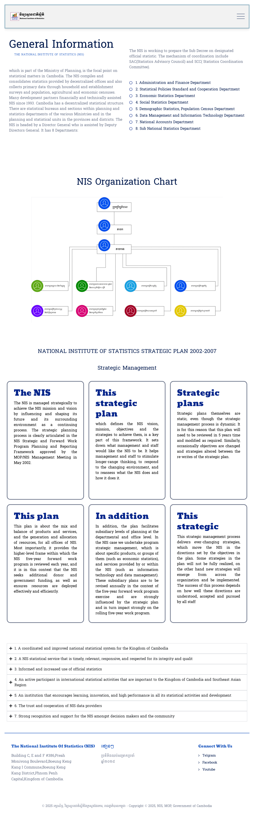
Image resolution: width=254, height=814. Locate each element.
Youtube (208, 761)
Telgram (209, 747)
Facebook (209, 754)
